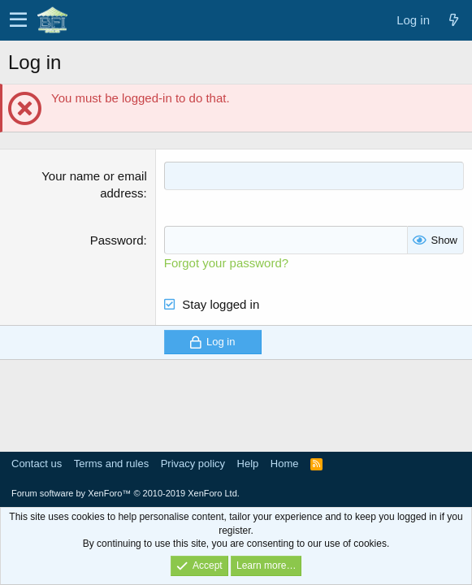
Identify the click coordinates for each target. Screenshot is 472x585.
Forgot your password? (226, 263)
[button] (18, 20)
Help (248, 463)
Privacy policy (193, 463)
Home (285, 463)
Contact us (36, 463)
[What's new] (453, 20)
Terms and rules (111, 463)
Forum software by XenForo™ (125, 493)
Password (117, 240)
